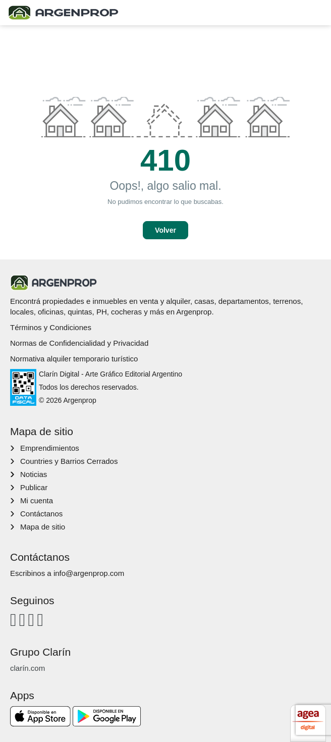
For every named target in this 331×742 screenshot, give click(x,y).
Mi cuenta (36, 500)
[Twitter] (40, 619)
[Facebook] (13, 619)
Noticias (33, 474)
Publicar (33, 487)
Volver (165, 230)
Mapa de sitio (42, 526)
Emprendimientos (49, 448)
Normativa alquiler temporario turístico (74, 358)
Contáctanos (41, 513)
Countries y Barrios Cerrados (69, 461)
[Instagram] (22, 619)
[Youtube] (31, 619)
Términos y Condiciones (50, 327)
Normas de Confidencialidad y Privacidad (79, 343)
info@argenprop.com (88, 573)
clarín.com (27, 668)
